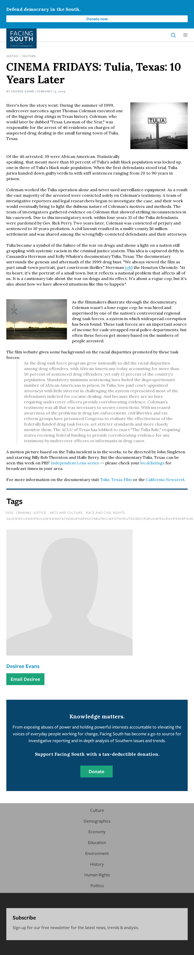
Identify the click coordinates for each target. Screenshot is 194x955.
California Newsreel (165, 479)
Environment (97, 853)
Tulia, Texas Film (116, 479)
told (129, 267)
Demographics (97, 821)
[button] (185, 35)
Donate (96, 771)
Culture (29, 56)
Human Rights (97, 875)
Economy (97, 831)
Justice (12, 56)
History (97, 864)
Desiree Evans (22, 91)
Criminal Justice (31, 512)
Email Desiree (25, 679)
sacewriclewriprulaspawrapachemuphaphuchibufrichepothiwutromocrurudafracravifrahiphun (99, 518)
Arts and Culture (66, 512)
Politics (97, 885)
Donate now (97, 18)
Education (97, 842)
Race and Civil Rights (105, 512)
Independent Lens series (75, 462)
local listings (152, 462)
